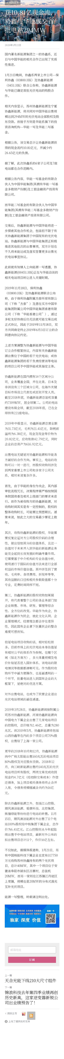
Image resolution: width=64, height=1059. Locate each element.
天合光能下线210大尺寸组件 (30, 980)
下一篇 (8, 987)
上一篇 (8, 975)
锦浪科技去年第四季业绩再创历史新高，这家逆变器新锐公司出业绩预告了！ (31, 997)
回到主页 (12, 2)
